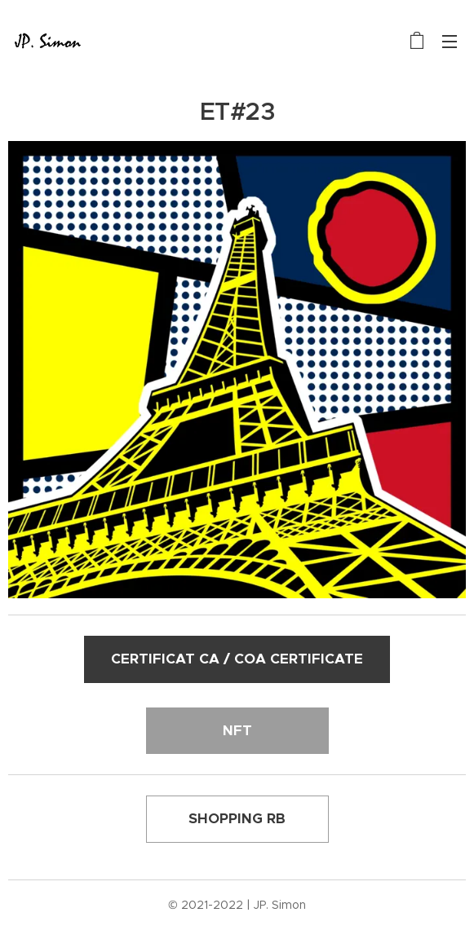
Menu (449, 41)
